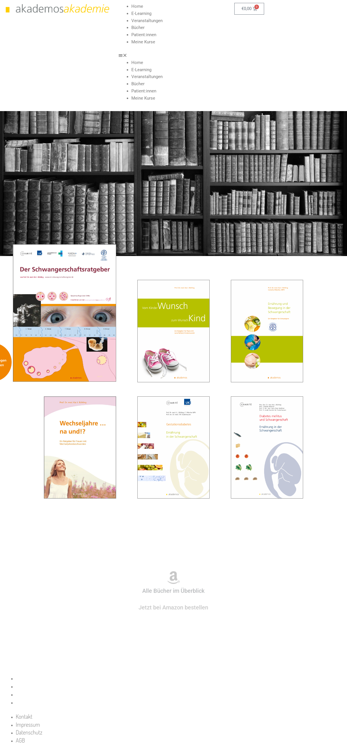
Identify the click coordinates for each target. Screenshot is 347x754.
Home (137, 6)
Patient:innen (143, 34)
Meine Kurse (143, 41)
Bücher (138, 27)
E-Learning (141, 13)
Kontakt (30, 678)
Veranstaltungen (147, 20)
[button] (173, 55)
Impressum (34, 686)
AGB (26, 702)
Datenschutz (35, 694)
